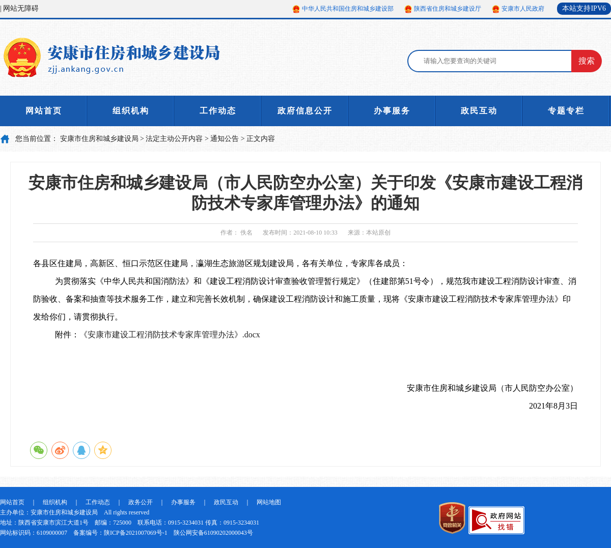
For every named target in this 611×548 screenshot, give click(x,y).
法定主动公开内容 (174, 138)
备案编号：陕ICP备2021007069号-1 (120, 532)
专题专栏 (566, 110)
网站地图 (269, 502)
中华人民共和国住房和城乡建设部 (348, 8)
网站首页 (43, 110)
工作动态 (218, 110)
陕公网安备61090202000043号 (213, 532)
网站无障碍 (21, 8)
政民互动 (479, 110)
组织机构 (131, 110)
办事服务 (392, 110)
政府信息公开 (304, 110)
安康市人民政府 (523, 8)
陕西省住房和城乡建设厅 (447, 8)
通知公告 (224, 138)
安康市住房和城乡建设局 (99, 138)
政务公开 (140, 502)
